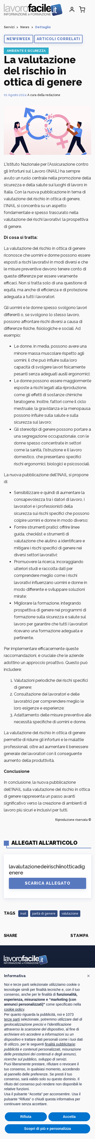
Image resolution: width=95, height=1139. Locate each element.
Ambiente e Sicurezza (26, 51)
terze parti (12, 1019)
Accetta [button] (69, 1117)
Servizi (9, 27)
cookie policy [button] (14, 1009)
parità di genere (43, 913)
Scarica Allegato (47, 883)
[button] (18, 39)
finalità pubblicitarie (60, 1044)
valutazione (70, 913)
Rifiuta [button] (25, 1117)
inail (23, 913)
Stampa (79, 935)
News (24, 27)
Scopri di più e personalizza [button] (47, 1129)
